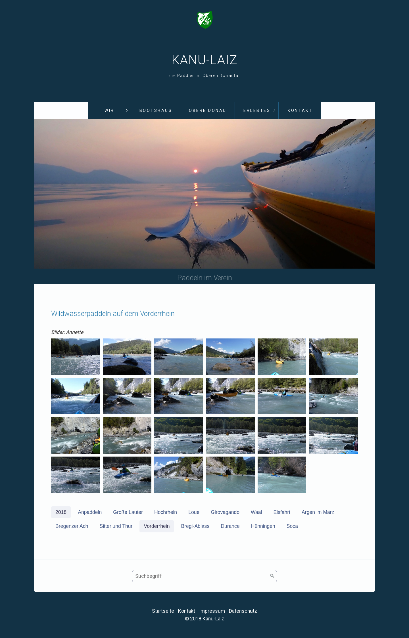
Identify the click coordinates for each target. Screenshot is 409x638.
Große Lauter (128, 513)
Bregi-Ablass (195, 527)
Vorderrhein (157, 527)
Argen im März (318, 513)
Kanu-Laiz (205, 60)
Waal (256, 513)
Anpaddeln (90, 513)
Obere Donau (208, 110)
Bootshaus (155, 110)
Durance (230, 527)
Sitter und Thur (115, 527)
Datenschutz (243, 611)
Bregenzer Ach (71, 527)
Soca (292, 527)
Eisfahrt (281, 513)
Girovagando (225, 513)
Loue (193, 513)
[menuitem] (109, 111)
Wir (109, 110)
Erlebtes (256, 110)
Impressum (212, 611)
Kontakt (300, 110)
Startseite (163, 611)
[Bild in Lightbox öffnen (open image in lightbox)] (75, 357)
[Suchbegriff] (204, 576)
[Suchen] (272, 576)
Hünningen (263, 527)
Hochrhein (165, 513)
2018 (60, 513)
